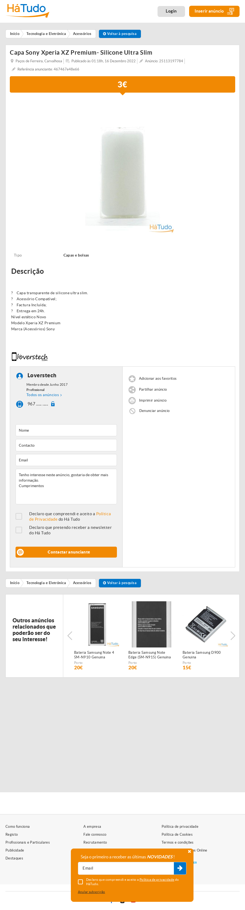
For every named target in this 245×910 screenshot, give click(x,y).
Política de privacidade (180, 826)
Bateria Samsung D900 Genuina (202, 654)
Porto (78, 662)
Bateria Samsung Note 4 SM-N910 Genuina (94, 654)
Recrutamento (95, 842)
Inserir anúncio (214, 11)
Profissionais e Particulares (27, 842)
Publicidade (14, 850)
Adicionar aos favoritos (158, 378)
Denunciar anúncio (154, 411)
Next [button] (232, 635)
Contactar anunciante (69, 552)
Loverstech (42, 375)
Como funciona (17, 826)
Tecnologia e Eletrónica (46, 583)
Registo (11, 834)
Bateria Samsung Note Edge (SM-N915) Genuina (149, 654)
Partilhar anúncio (153, 389)
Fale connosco (94, 834)
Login (171, 10)
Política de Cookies (177, 834)
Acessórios (82, 583)
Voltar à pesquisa (120, 34)
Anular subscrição (91, 892)
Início (15, 583)
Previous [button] (69, 635)
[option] (122, 166)
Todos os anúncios (42, 395)
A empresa (92, 826)
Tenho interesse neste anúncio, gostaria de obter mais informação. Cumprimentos (66, 486)
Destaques (14, 858)
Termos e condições (178, 842)
